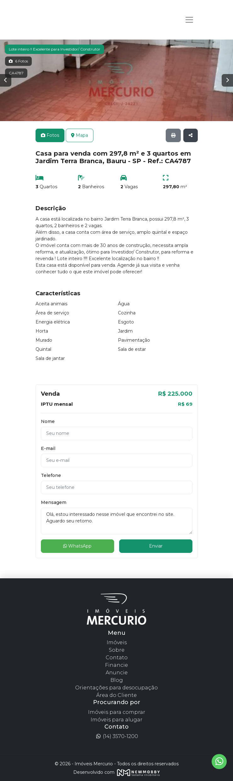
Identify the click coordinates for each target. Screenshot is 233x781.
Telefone (51, 475)
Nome (48, 421)
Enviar (156, 546)
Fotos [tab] (50, 135)
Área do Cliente (116, 695)
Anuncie (117, 673)
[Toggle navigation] (189, 20)
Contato (117, 658)
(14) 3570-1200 (116, 736)
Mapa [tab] (79, 135)
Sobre (117, 650)
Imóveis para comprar (116, 712)
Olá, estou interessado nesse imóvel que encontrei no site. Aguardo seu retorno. (116, 521)
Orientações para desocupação (116, 688)
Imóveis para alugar (116, 720)
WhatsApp (77, 546)
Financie (116, 665)
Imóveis (117, 642)
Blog (116, 680)
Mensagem (53, 502)
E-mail (48, 448)
